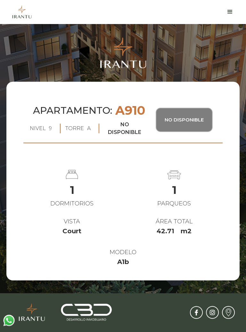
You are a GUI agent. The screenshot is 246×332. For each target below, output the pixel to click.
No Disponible (184, 120)
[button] (230, 11)
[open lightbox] (123, 153)
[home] (21, 12)
